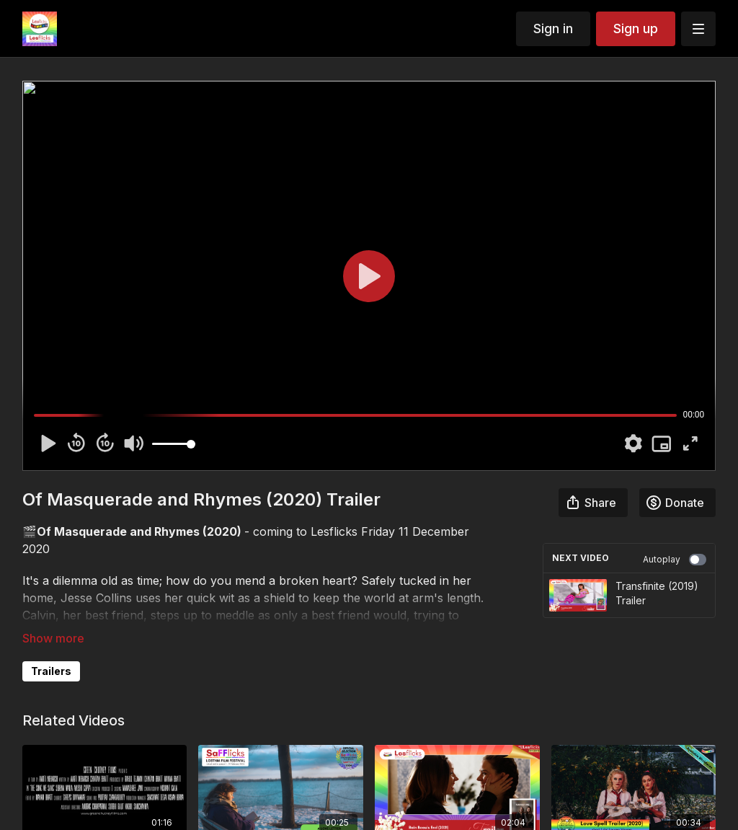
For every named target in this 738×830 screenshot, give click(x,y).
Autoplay (674, 559)
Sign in (553, 28)
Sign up (635, 28)
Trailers (51, 671)
